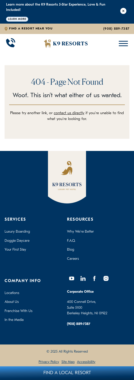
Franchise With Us (18, 311)
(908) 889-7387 (116, 28)
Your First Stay (15, 250)
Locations (12, 293)
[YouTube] (71, 278)
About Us (12, 302)
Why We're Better (80, 232)
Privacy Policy (49, 362)
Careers (73, 259)
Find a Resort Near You (31, 28)
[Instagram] (105, 278)
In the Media (14, 320)
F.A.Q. (71, 241)
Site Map (68, 362)
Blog (70, 250)
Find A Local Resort (67, 373)
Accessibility (86, 362)
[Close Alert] (123, 12)
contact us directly (69, 113)
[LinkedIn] (83, 278)
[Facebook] (94, 278)
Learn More (17, 19)
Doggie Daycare (17, 241)
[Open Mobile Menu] (122, 43)
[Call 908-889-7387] (10, 43)
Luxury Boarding (17, 232)
